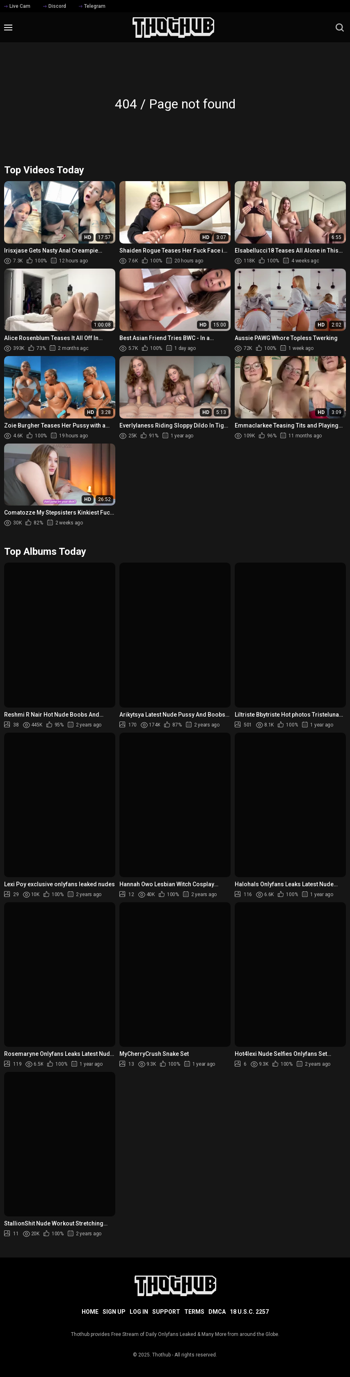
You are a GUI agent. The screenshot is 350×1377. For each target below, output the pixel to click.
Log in (139, 1311)
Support (166, 1311)
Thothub (161, 1355)
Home (90, 1311)
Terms (194, 1311)
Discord (54, 6)
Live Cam (17, 6)
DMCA (217, 1311)
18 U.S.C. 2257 (249, 1311)
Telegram (92, 6)
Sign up (114, 1311)
